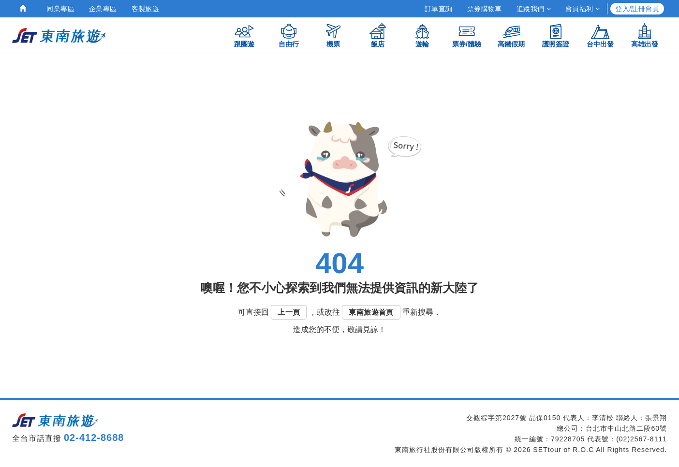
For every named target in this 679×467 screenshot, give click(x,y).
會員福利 (582, 9)
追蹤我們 (534, 9)
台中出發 (600, 35)
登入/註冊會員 (637, 9)
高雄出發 (644, 35)
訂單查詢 (439, 9)
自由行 (289, 35)
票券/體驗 (466, 35)
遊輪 (422, 35)
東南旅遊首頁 (371, 312)
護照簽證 (555, 35)
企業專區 (103, 9)
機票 (333, 35)
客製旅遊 (146, 9)
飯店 (377, 35)
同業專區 (60, 9)
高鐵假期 (511, 35)
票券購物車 (484, 9)
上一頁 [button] (289, 312)
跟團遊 (244, 35)
